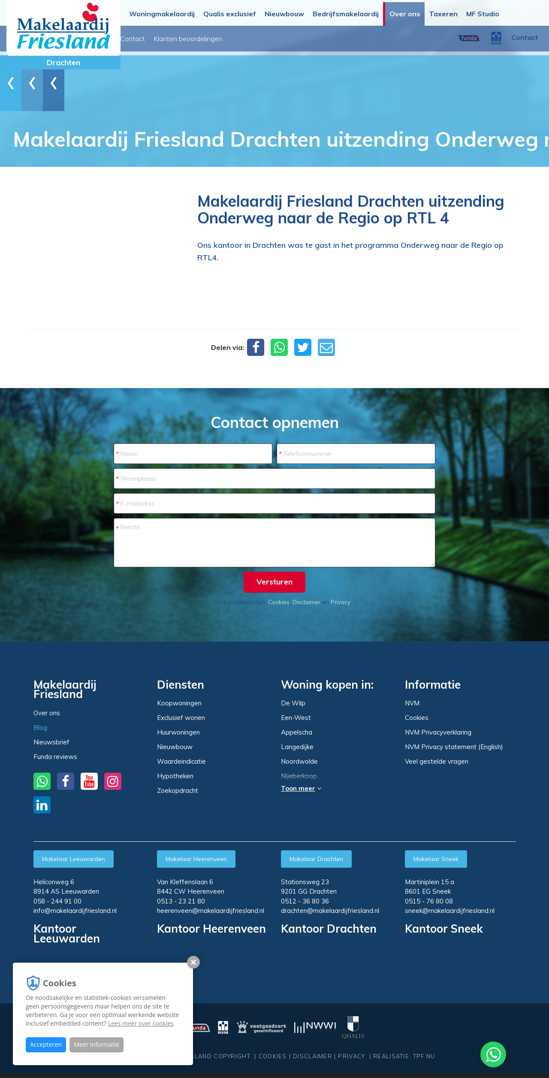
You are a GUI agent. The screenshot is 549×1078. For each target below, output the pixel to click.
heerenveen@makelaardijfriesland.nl (210, 910)
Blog (172, 38)
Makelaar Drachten (316, 859)
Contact (246, 38)
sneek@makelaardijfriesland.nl (450, 910)
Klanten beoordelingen (301, 38)
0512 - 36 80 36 (305, 901)
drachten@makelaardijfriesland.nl (330, 910)
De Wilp (293, 703)
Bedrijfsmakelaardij (346, 13)
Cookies (279, 601)
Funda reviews (55, 757)
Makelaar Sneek (436, 859)
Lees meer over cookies (141, 1023)
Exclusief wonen (181, 718)
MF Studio (482, 13)
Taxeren (443, 13)
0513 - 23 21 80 (181, 901)
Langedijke (297, 747)
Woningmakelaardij (162, 13)
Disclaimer (306, 601)
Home (27, 83)
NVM (412, 703)
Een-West (296, 718)
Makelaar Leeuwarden (73, 859)
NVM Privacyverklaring (438, 732)
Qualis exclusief (229, 13)
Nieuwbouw (284, 13)
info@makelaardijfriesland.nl (75, 910)
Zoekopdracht (177, 790)
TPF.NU (424, 1056)
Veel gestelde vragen (436, 761)
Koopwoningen (179, 703)
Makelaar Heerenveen (196, 859)
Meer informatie (96, 1044)
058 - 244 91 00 (57, 901)
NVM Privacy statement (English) (454, 747)
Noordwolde (299, 761)
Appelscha (296, 732)
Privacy (340, 601)
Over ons (404, 13)
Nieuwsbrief (206, 38)
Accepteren (46, 1044)
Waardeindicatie (181, 761)
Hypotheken (175, 776)
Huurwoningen (178, 732)
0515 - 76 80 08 (429, 901)
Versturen (274, 582)
